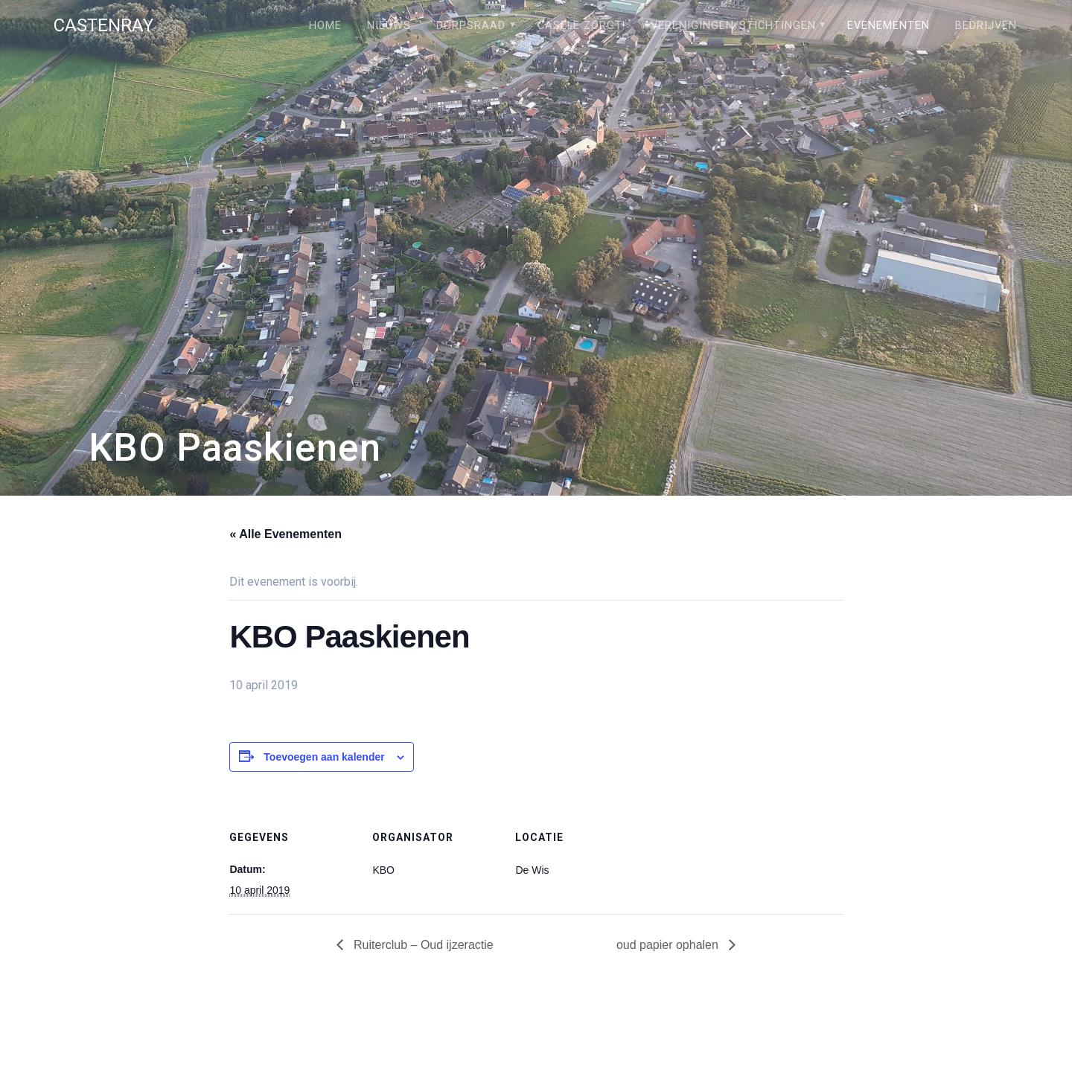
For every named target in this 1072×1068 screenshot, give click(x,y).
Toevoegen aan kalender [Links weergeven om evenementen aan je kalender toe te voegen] (324, 757)
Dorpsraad (470, 25)
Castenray (103, 25)
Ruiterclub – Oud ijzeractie (422, 945)
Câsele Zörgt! (581, 25)
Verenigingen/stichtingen (733, 25)
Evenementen (888, 25)
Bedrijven (986, 25)
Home (325, 25)
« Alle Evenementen (285, 534)
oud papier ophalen (668, 945)
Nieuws (389, 25)
